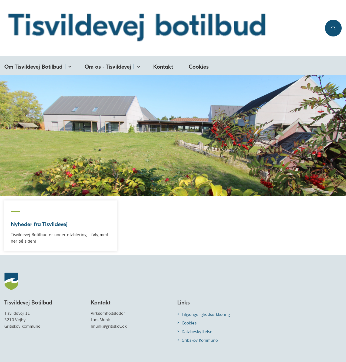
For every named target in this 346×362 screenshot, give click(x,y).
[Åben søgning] (333, 28)
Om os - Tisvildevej (108, 66)
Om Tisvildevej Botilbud (33, 66)
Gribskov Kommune (200, 340)
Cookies (199, 66)
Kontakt (163, 66)
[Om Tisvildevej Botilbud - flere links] (69, 65)
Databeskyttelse (197, 331)
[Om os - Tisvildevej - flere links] (137, 65)
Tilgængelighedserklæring (206, 314)
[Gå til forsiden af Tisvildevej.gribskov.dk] (161, 28)
